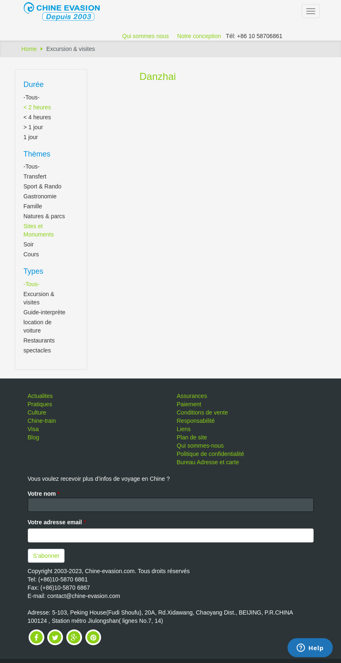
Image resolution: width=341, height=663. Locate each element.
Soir (29, 244)
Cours (31, 254)
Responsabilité (196, 420)
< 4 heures (37, 117)
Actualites (40, 396)
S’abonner (46, 555)
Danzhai (158, 76)
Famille (33, 206)
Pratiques (40, 404)
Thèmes (37, 154)
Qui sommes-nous (200, 445)
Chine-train (42, 420)
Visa (33, 429)
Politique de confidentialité (210, 454)
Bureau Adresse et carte (208, 462)
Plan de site (192, 437)
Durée (34, 84)
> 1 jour (33, 127)
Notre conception (199, 36)
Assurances (192, 396)
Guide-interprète (44, 312)
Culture (37, 412)
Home (29, 49)
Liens (184, 429)
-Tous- (32, 97)
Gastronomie (40, 196)
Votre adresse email (57, 522)
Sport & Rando (43, 186)
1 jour (31, 137)
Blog (33, 437)
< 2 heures (37, 107)
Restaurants (39, 340)
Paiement (189, 404)
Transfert (35, 176)
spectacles (37, 350)
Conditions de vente (202, 412)
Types (34, 271)
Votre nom (44, 493)
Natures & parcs (44, 216)
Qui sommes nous (145, 36)
